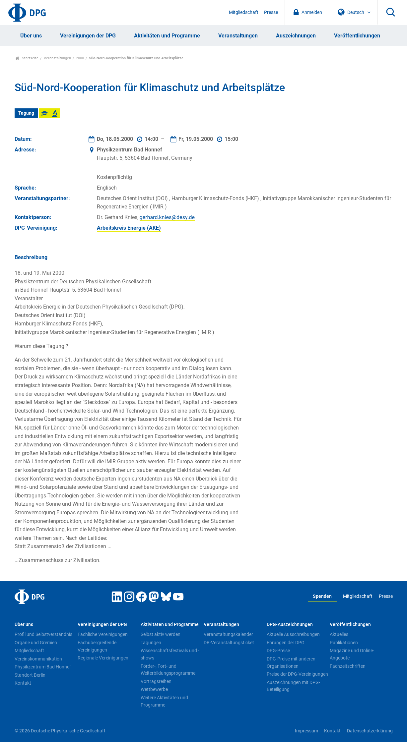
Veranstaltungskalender (228, 634)
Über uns (31, 35)
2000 (80, 58)
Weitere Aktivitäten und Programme (164, 701)
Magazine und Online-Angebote (352, 654)
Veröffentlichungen (357, 35)
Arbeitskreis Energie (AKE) (129, 228)
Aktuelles (339, 634)
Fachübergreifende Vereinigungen (97, 646)
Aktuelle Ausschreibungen (293, 634)
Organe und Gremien (36, 642)
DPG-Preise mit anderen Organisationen (291, 662)
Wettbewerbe (154, 689)
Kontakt (23, 683)
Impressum (306, 731)
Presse (271, 12)
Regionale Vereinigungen (103, 657)
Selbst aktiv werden (160, 634)
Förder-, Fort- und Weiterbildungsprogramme (168, 669)
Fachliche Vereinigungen (103, 634)
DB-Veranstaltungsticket (229, 642)
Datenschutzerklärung (370, 731)
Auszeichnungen (296, 35)
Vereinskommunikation (38, 658)
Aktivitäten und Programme (167, 35)
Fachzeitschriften (348, 666)
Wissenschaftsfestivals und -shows (170, 654)
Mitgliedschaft (243, 12)
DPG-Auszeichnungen (290, 624)
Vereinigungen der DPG (88, 35)
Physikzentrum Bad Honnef (43, 666)
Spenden (322, 596)
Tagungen (151, 642)
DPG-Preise (278, 650)
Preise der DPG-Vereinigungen (297, 674)
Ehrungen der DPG (286, 642)
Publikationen (344, 642)
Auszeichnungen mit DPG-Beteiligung (293, 686)
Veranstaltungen (238, 35)
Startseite (27, 58)
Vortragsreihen (156, 681)
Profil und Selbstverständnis (43, 634)
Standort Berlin (30, 675)
